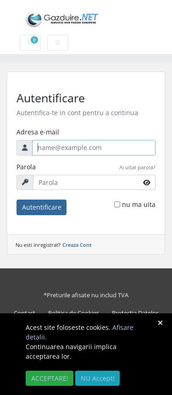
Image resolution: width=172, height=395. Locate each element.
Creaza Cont (76, 244)
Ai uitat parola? (137, 167)
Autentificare (41, 207)
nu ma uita (138, 204)
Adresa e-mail (38, 132)
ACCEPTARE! (49, 378)
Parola (26, 166)
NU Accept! (98, 378)
